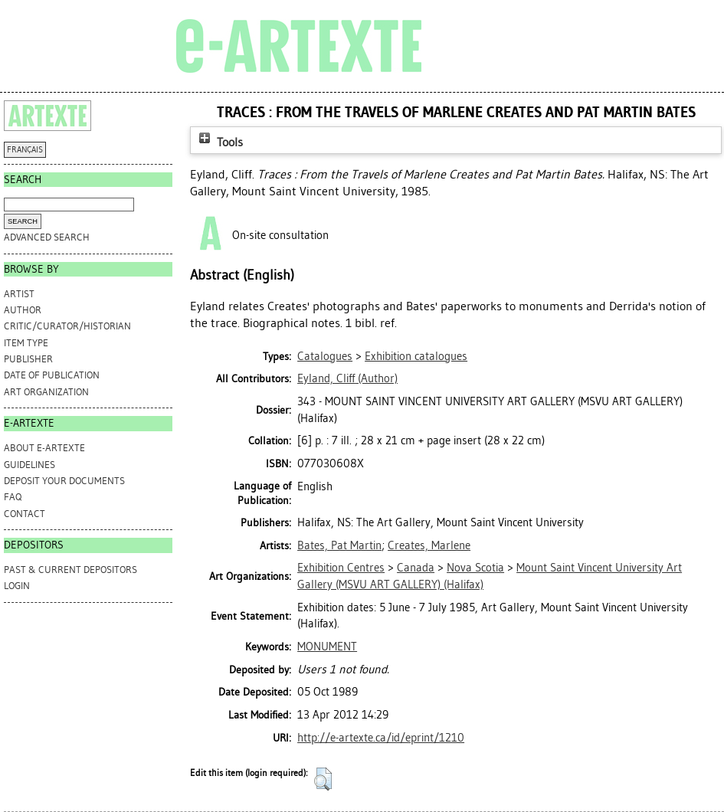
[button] (323, 779)
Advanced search (47, 237)
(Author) (347, 378)
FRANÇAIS (25, 150)
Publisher (28, 359)
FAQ (12, 497)
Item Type (26, 343)
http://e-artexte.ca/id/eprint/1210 (380, 738)
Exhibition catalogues (416, 356)
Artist (19, 294)
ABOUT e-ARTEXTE (44, 447)
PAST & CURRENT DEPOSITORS (70, 569)
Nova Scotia (475, 568)
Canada (415, 568)
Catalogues (324, 356)
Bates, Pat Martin (339, 545)
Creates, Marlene (429, 545)
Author (22, 310)
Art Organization (46, 392)
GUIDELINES (29, 464)
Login (17, 585)
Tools (219, 142)
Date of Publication (52, 375)
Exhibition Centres (341, 568)
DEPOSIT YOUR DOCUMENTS (64, 480)
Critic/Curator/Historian (67, 326)
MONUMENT (327, 646)
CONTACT (24, 513)
